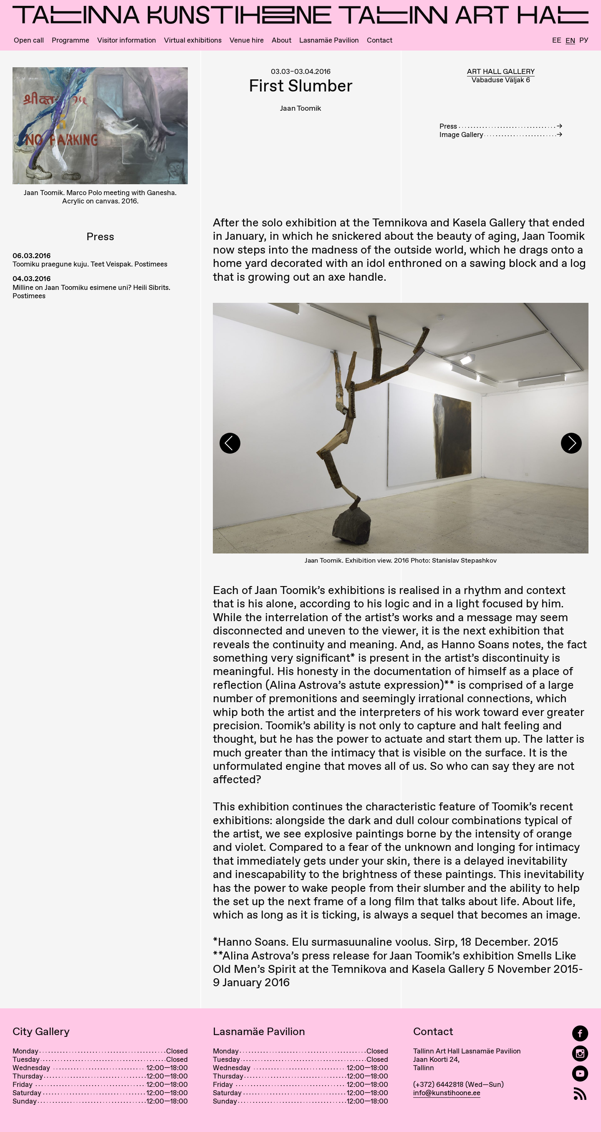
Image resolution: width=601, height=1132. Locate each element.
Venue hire (247, 40)
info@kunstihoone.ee (446, 1092)
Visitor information (126, 40)
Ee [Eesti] (556, 40)
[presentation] (230, 443)
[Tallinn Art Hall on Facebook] (580, 1033)
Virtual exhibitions (193, 40)
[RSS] (580, 1093)
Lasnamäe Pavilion (329, 40)
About (281, 40)
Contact (379, 40)
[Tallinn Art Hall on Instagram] (580, 1053)
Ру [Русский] (583, 40)
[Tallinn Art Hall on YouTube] (580, 1073)
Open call (29, 40)
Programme (70, 40)
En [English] (570, 41)
